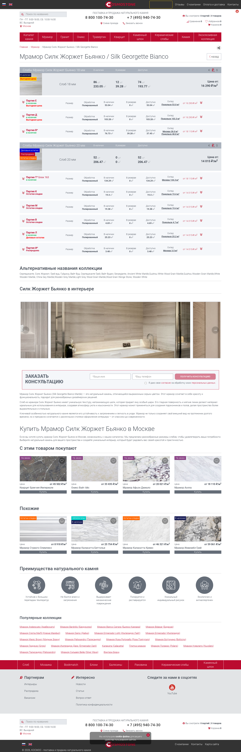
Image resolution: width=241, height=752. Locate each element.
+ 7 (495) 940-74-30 (143, 17)
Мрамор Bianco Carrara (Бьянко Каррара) (118, 626)
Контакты (233, 4)
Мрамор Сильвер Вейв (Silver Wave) (79, 652)
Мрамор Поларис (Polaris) (164, 646)
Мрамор (47, 37)
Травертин (99, 37)
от (190, 103)
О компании (194, 4)
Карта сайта (212, 744)
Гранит (65, 37)
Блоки (94, 664)
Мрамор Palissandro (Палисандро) (83, 639)
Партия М (31, 205)
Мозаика (46, 664)
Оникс (81, 37)
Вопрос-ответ (83, 697)
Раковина (141, 664)
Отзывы (179, 4)
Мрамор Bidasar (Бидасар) (160, 626)
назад (213, 56)
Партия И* (32, 248)
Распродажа (31, 690)
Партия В (31, 220)
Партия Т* (37, 177)
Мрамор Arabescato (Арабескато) (37, 626)
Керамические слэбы (164, 37)
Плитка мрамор (137, 646)
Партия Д (31, 115)
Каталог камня (29, 37)
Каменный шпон (140, 37)
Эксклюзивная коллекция (207, 37)
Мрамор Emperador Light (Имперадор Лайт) (117, 633)
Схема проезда (110, 23)
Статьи (80, 690)
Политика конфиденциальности (94, 704)
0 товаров (216, 16)
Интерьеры (30, 684)
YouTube (172, 689)
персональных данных (203, 382)
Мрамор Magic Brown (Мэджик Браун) (40, 639)
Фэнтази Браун (111, 652)
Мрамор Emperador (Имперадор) (163, 633)
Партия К (31, 191)
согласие (166, 382)
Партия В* (32, 130)
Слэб (26, 664)
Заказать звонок (134, 23)
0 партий (204, 16)
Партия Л (31, 232)
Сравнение (194, 21)
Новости (81, 684)
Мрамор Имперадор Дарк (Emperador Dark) (74, 646)
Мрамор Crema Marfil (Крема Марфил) (40, 633)
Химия (186, 37)
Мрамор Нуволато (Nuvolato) (198, 646)
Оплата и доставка (214, 4)
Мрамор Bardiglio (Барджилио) (76, 626)
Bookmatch (71, 664)
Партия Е (31, 101)
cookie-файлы (123, 736)
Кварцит (119, 37)
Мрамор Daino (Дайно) (77, 633)
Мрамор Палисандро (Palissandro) (38, 652)
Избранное (215, 21)
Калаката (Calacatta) (113, 646)
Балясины (115, 664)
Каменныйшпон (210, 664)
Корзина (216, 24)
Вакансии (29, 697)
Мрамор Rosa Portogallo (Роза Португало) (128, 639)
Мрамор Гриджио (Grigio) (33, 646)
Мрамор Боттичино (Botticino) (170, 639)
